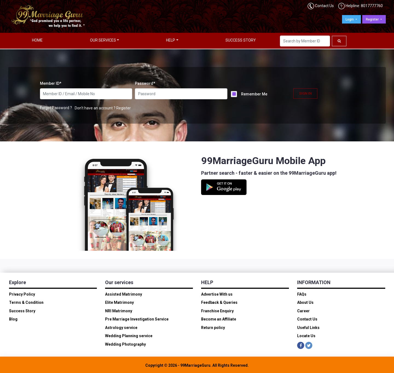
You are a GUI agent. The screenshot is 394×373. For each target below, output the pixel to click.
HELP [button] (170, 40)
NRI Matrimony (118, 311)
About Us (305, 302)
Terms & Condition (26, 302)
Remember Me (254, 94)
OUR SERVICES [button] (103, 40)
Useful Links (308, 327)
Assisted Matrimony (123, 294)
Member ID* (50, 83)
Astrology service (121, 327)
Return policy (213, 327)
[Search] (305, 41)
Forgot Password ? (56, 108)
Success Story (22, 311)
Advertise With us (217, 294)
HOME (37, 40)
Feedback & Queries (219, 302)
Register (372, 19)
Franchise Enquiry (217, 311)
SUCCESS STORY (240, 40)
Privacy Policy (22, 294)
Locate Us (306, 336)
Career (303, 311)
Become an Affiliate (218, 319)
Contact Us (324, 6)
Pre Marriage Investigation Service (137, 319)
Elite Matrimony (119, 302)
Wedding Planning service (128, 336)
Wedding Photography (125, 344)
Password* (145, 83)
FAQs (301, 294)
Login (350, 19)
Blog (13, 319)
